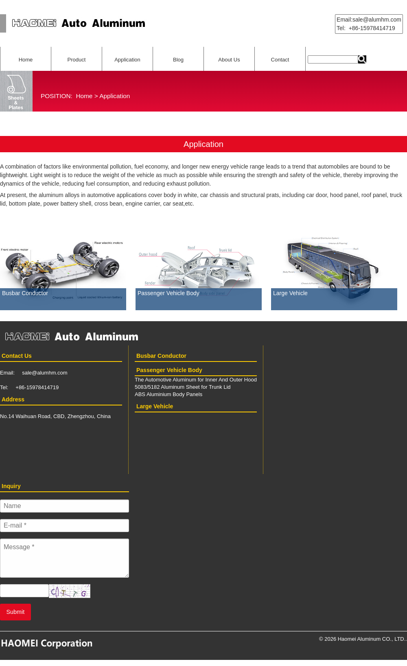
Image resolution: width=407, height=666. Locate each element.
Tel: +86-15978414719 (366, 28)
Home (26, 60)
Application (127, 60)
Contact (280, 60)
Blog (178, 60)
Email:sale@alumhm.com (369, 19)
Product (77, 60)
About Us (229, 60)
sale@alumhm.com (44, 373)
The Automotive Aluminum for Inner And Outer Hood (196, 380)
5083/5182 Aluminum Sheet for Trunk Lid (183, 387)
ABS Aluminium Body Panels (168, 394)
